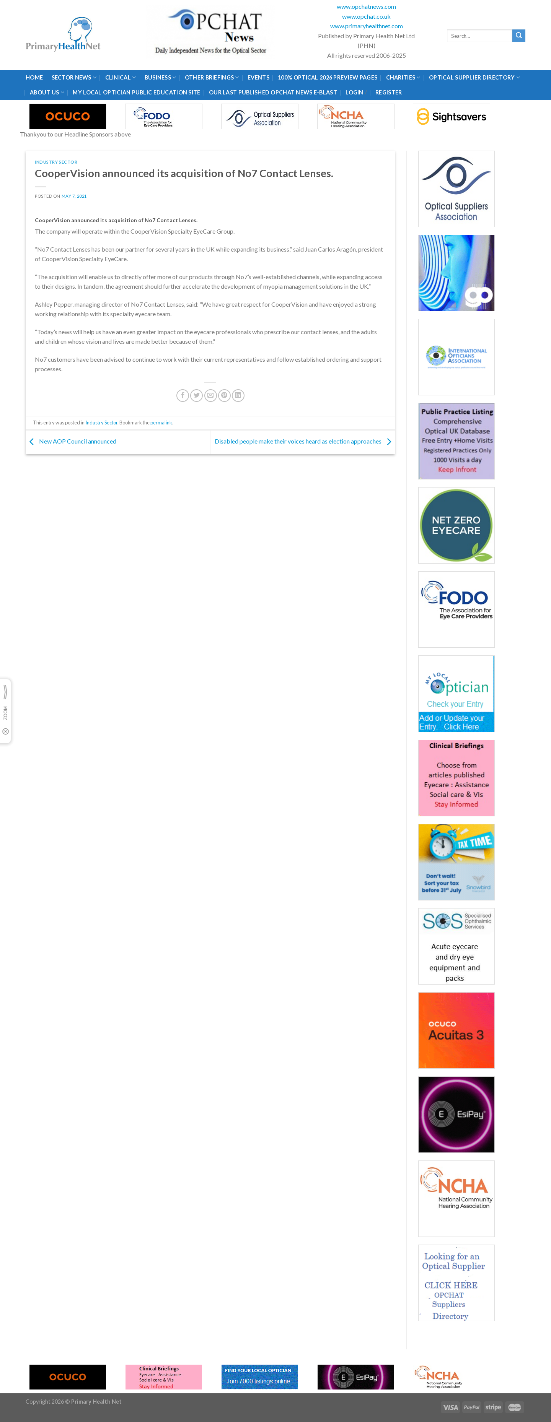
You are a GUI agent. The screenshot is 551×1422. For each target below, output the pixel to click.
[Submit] (518, 35)
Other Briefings (212, 77)
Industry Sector (56, 161)
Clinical (120, 77)
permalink (161, 422)
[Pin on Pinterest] (224, 395)
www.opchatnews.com (366, 6)
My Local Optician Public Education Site (136, 92)
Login (354, 92)
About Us (47, 92)
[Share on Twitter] (196, 395)
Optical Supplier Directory (474, 77)
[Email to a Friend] (210, 395)
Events (258, 77)
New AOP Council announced (71, 441)
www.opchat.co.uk (366, 16)
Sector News (74, 77)
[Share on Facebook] (182, 395)
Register (388, 92)
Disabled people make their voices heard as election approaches (305, 441)
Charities (403, 77)
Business (160, 77)
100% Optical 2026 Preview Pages (327, 77)
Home (34, 77)
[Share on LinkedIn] (238, 395)
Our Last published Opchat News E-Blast (273, 92)
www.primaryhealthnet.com (366, 25)
